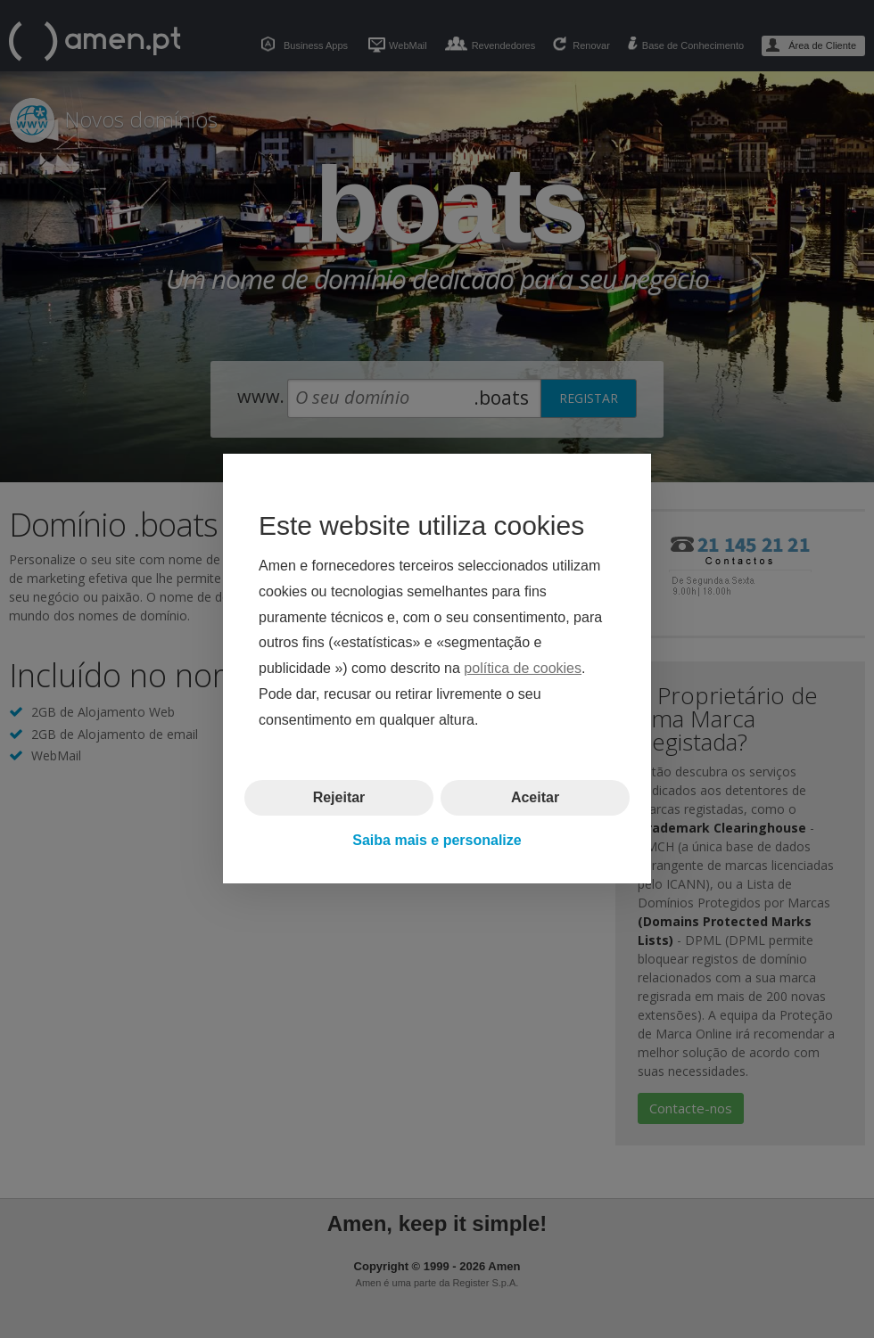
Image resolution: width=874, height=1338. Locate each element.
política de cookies (522, 669)
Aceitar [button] (535, 797)
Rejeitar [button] (339, 797)
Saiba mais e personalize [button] (436, 840)
